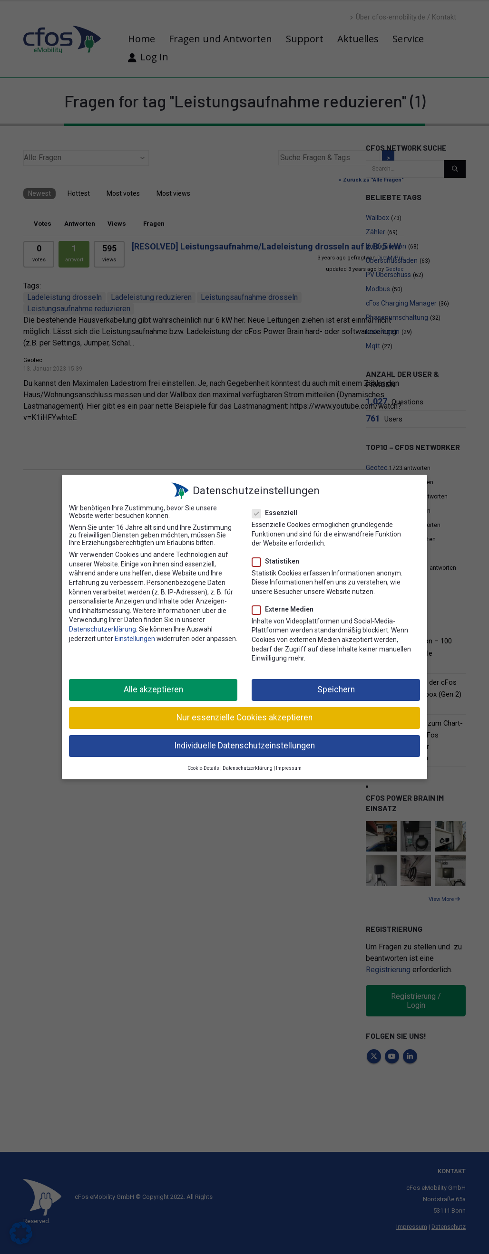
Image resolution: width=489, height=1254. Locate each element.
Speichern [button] (336, 687)
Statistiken (278, 558)
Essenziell (277, 510)
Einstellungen (135, 636)
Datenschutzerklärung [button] (248, 766)
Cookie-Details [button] (203, 766)
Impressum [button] (289, 766)
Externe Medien (286, 607)
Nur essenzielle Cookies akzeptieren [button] (244, 715)
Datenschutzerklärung (102, 627)
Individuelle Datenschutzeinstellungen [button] (244, 743)
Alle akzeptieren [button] (153, 687)
